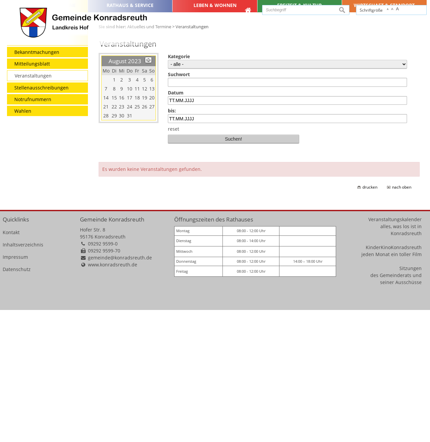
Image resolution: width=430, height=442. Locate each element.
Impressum (15, 389)
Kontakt (11, 364)
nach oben (401, 319)
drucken (369, 319)
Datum (176, 224)
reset (173, 261)
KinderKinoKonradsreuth (394, 379)
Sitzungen (410, 400)
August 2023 (125, 193)
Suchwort (179, 206)
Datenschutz (17, 401)
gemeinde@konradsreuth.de (120, 389)
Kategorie (179, 188)
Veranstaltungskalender (395, 351)
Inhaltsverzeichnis (23, 376)
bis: (172, 243)
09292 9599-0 (103, 375)
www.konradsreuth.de (112, 396)
